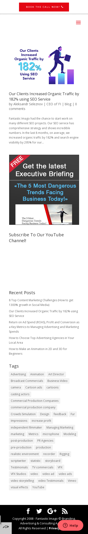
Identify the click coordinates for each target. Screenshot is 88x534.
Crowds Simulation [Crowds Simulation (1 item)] (23, 414)
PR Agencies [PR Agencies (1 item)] (45, 441)
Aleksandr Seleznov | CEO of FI (37, 104)
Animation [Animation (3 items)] (37, 374)
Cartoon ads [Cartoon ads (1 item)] (33, 387)
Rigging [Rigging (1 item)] (64, 454)
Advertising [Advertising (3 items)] (18, 374)
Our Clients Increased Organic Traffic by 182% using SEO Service (44, 96)
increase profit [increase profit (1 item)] (41, 421)
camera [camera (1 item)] (16, 387)
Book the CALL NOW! (43, 7)
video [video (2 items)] (34, 474)
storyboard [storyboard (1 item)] (52, 461)
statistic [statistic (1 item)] (36, 461)
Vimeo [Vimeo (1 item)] (72, 481)
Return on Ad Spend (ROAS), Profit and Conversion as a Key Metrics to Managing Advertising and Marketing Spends (44, 327)
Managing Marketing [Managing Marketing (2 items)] (59, 427)
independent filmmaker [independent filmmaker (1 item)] (26, 427)
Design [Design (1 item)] (44, 414)
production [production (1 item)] (43, 447)
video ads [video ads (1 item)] (65, 474)
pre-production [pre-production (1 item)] (21, 447)
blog (68, 104)
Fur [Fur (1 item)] (73, 414)
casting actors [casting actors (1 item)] (20, 394)
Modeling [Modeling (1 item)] (70, 434)
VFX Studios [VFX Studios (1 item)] (18, 474)
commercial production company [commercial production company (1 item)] (33, 407)
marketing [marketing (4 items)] (17, 434)
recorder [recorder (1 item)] (49, 454)
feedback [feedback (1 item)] (60, 414)
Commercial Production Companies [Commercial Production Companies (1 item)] (34, 401)
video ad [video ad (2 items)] (48, 474)
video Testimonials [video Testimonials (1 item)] (50, 481)
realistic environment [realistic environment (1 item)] (25, 454)
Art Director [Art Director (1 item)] (56, 374)
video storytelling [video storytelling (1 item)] (22, 481)
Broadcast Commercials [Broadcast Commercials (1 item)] (27, 381)
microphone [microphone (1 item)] (51, 434)
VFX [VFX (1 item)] (60, 467)
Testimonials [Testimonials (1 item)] (19, 467)
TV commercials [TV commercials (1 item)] (42, 467)
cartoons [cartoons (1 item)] (52, 387)
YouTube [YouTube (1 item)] (38, 487)
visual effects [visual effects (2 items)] (19, 487)
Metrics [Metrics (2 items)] (33, 434)
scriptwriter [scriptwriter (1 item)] (18, 461)
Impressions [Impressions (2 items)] (19, 421)
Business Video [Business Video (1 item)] (57, 381)
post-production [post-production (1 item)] (22, 441)
